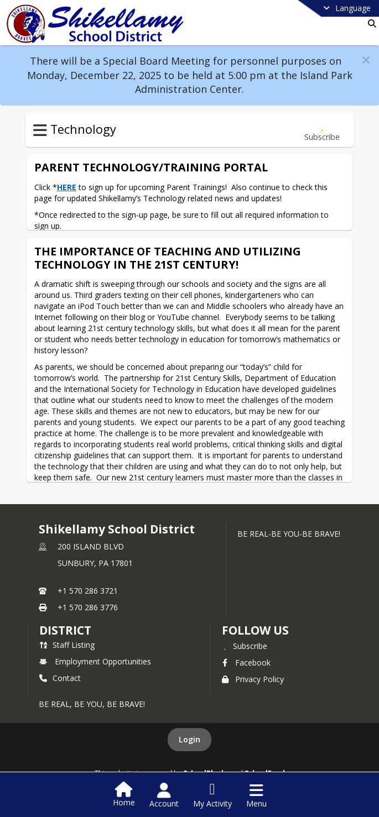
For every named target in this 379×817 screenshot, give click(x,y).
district (65, 630)
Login (189, 739)
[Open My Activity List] (212, 795)
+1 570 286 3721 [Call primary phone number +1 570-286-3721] (88, 590)
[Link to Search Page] (370, 23)
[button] (366, 60)
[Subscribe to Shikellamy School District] (244, 646)
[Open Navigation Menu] (256, 795)
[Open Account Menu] (164, 795)
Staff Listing (67, 645)
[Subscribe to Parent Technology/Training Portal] (322, 129)
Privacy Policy (253, 679)
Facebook (246, 662)
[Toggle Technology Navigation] (40, 130)
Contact (60, 678)
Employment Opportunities (95, 661)
